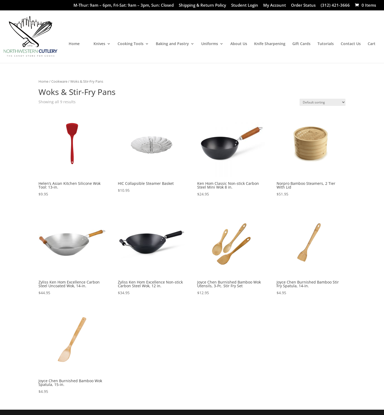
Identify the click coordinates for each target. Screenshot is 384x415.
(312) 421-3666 (335, 5)
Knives (99, 44)
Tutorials (325, 44)
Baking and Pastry (172, 44)
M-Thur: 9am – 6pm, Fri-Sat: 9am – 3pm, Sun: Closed (123, 5)
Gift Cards (301, 44)
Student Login (244, 5)
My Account (274, 5)
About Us (238, 44)
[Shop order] (323, 102)
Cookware (59, 81)
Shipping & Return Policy (202, 5)
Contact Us (351, 44)
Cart (371, 44)
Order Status (303, 5)
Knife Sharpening (269, 44)
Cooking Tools (130, 44)
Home (74, 44)
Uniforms (209, 44)
